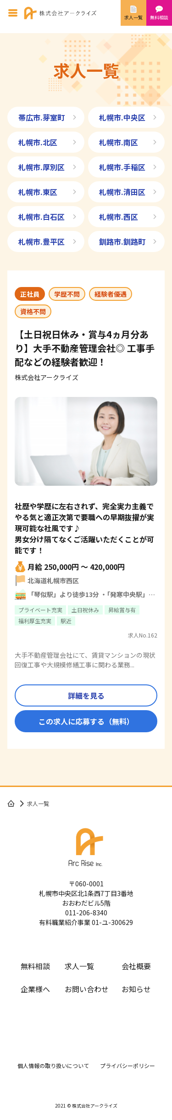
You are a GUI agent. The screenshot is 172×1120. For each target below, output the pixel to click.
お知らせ (136, 988)
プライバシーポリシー (127, 1065)
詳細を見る (86, 695)
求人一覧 (79, 965)
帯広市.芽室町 (41, 117)
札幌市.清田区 (122, 191)
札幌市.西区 (118, 216)
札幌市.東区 (37, 191)
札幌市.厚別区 (41, 166)
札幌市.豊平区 (41, 241)
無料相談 (35, 965)
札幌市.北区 (37, 142)
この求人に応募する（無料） (86, 721)
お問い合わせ (87, 988)
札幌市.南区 (118, 142)
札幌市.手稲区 (122, 166)
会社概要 (136, 965)
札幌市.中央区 (122, 117)
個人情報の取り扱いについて (53, 1065)
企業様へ (35, 988)
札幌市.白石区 (41, 216)
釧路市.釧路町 (122, 241)
